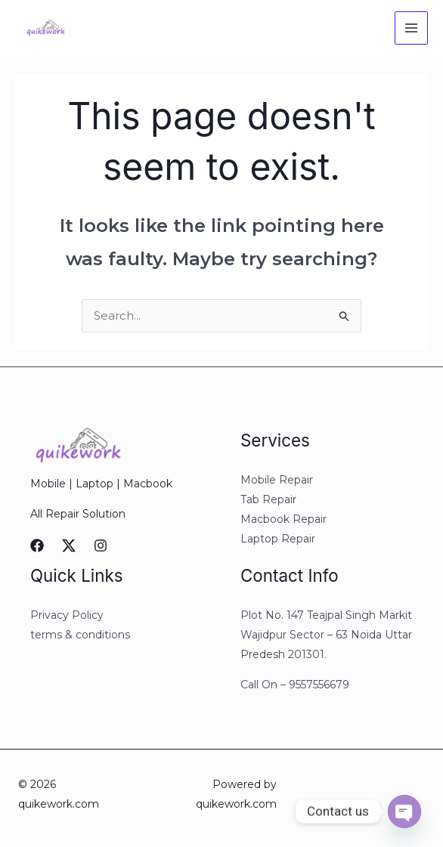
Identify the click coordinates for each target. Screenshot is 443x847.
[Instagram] (100, 546)
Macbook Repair (283, 520)
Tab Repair (268, 500)
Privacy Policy (67, 616)
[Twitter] (69, 546)
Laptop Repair (277, 539)
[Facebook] (37, 546)
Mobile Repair (276, 480)
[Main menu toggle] (412, 28)
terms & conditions (80, 635)
